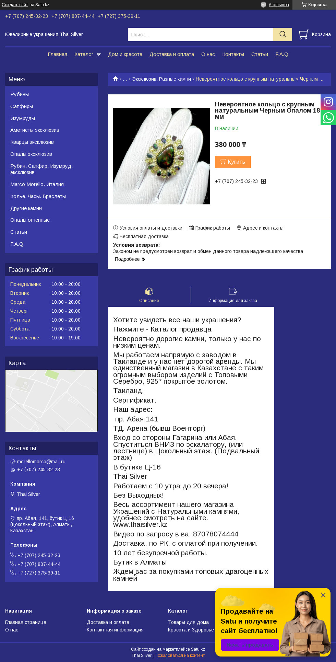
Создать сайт (15, 4)
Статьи (259, 54)
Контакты (233, 54)
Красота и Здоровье (191, 629)
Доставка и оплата (171, 54)
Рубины (19, 94)
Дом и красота (125, 54)
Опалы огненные (30, 220)
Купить (236, 162)
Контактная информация (115, 629)
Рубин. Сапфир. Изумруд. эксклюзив (41, 169)
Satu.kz (198, 649)
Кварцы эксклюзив (32, 142)
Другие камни (26, 208)
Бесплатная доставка (144, 236)
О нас (208, 54)
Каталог (83, 54)
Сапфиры (21, 106)
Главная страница (25, 622)
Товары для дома (188, 622)
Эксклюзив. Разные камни (161, 79)
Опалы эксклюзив (31, 154)
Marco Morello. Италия (37, 184)
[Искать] (282, 34)
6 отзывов (279, 4)
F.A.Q (281, 54)
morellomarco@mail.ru (41, 461)
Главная (57, 54)
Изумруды (22, 118)
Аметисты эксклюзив (34, 130)
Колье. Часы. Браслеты (38, 196)
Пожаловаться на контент (180, 655)
